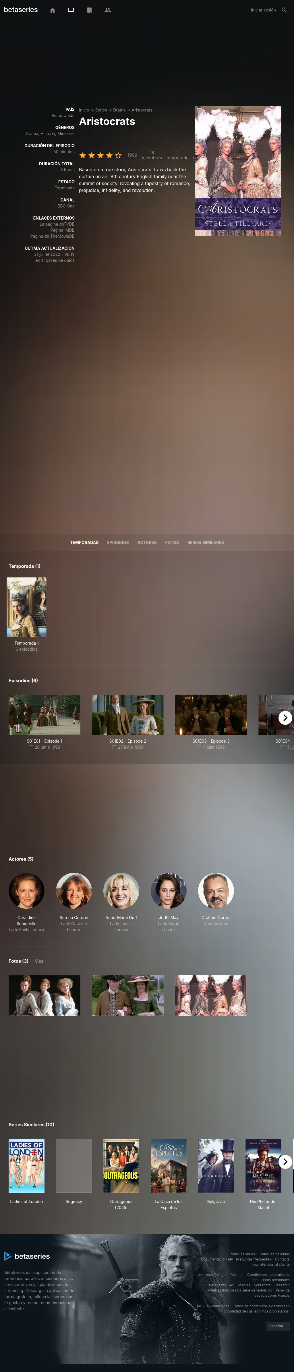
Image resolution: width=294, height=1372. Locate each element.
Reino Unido (63, 115)
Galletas (236, 1275)
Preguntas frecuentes (253, 1259)
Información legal (212, 1275)
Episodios (118, 542)
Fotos (172, 542)
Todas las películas (274, 1254)
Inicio (84, 109)
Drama (119, 109)
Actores (147, 542)
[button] (27, 903)
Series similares (205, 542)
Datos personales (275, 1280)
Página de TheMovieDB (52, 236)
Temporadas (84, 542)
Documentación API (217, 1259)
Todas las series (242, 1254)
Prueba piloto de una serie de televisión (240, 1290)
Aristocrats (142, 109)
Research (282, 1285)
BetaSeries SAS (221, 1285)
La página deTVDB (57, 224)
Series (101, 109)
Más (38, 961)
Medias (244, 1285)
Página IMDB (62, 230)
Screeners (262, 1285)
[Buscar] (284, 10)
